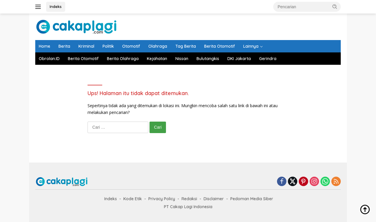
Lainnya (250, 46)
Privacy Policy (161, 198)
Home (44, 46)
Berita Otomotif (219, 46)
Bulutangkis (208, 58)
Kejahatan (157, 58)
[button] (335, 6)
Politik (108, 46)
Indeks (56, 6)
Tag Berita (185, 46)
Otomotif (131, 46)
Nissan (181, 58)
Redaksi (189, 198)
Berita (64, 46)
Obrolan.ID (49, 58)
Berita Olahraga (123, 58)
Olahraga (157, 46)
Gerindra (267, 58)
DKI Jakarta (239, 58)
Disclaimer (214, 198)
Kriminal (86, 46)
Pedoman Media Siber (251, 198)
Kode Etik (132, 198)
